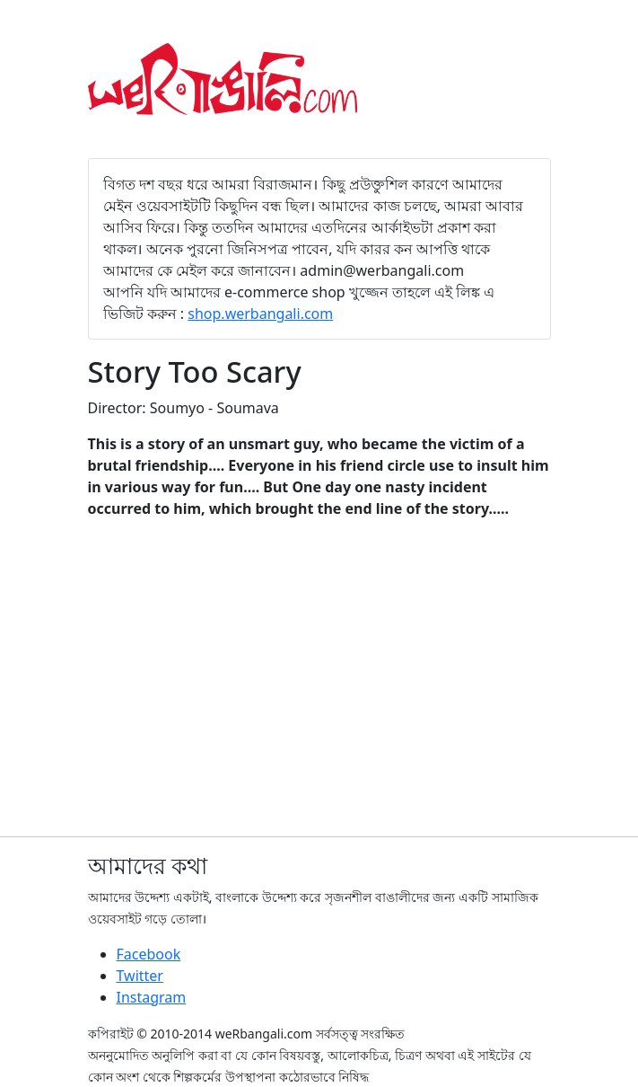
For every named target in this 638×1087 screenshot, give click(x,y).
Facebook (149, 954)
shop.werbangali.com (260, 313)
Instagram (152, 997)
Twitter (140, 975)
